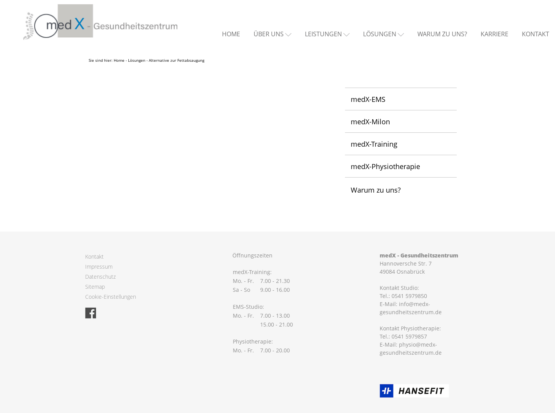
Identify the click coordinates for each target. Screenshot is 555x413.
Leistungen (323, 34)
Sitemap (95, 286)
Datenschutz (100, 276)
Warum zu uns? (442, 34)
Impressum (99, 266)
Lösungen (379, 34)
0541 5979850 (409, 296)
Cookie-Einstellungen (110, 296)
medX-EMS (368, 99)
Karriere (494, 34)
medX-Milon (370, 121)
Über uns (269, 34)
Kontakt (535, 34)
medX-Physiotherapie (385, 166)
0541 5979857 (409, 336)
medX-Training (374, 144)
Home (231, 34)
